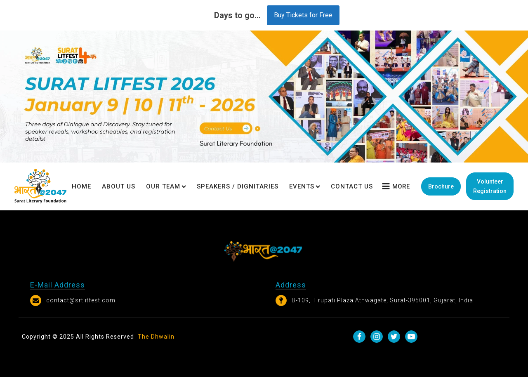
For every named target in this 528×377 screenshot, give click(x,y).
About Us (118, 186)
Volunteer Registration (490, 186)
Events (304, 186)
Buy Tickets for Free (303, 15)
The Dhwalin (156, 336)
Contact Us (352, 186)
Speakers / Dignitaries (237, 186)
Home (81, 186)
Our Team (166, 186)
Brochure (441, 186)
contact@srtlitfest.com (81, 300)
